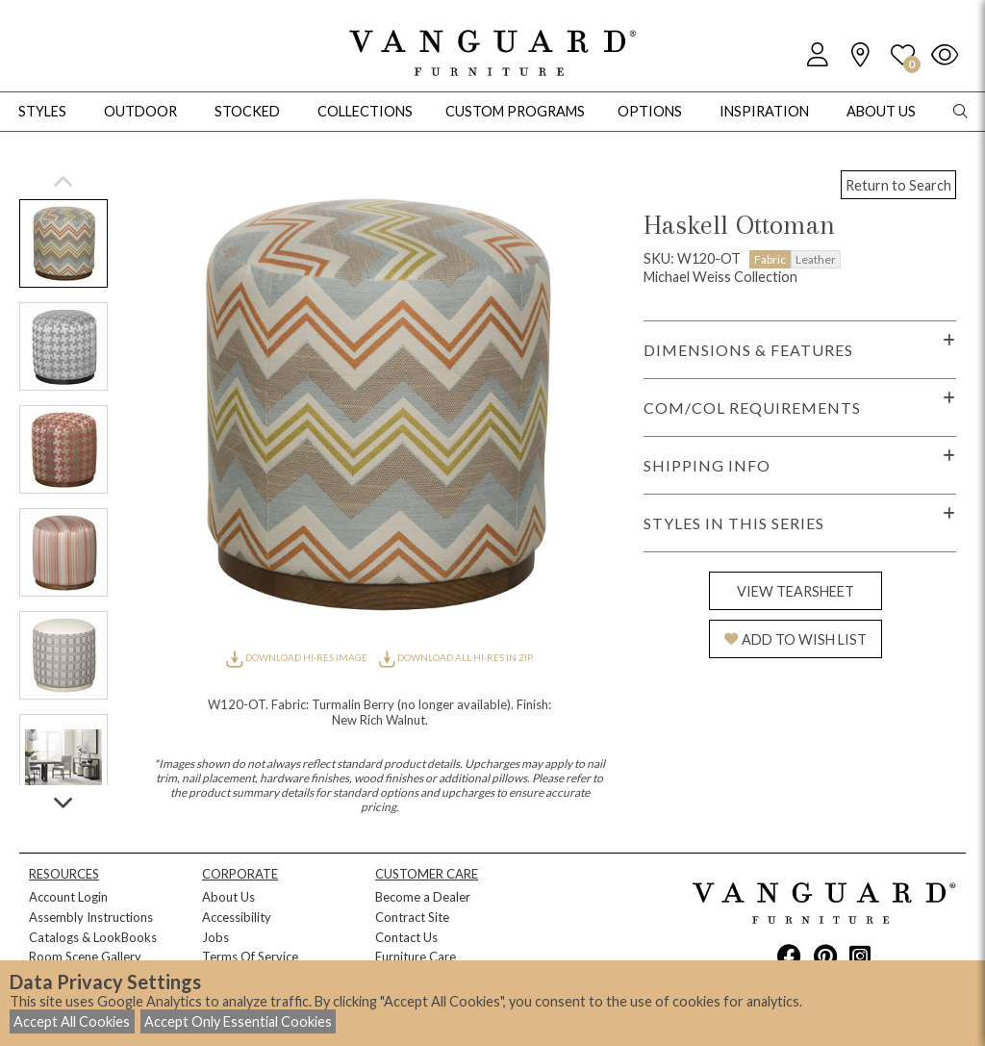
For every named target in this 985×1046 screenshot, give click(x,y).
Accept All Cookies (71, 1021)
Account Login (68, 897)
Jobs (215, 937)
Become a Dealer (422, 897)
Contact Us (406, 937)
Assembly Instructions (91, 917)
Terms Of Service (250, 956)
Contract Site (412, 917)
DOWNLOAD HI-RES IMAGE (297, 657)
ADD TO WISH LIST (795, 639)
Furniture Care (415, 956)
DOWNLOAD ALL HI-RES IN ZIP (456, 657)
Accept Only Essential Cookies (238, 1021)
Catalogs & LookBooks (93, 937)
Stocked (247, 111)
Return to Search (898, 185)
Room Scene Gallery (85, 956)
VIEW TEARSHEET (795, 591)
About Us (228, 897)
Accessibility (236, 917)
